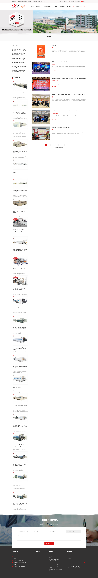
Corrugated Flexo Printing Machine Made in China (20, 191)
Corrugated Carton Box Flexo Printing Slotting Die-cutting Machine (54, 561)
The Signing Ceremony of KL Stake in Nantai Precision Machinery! (68, 111)
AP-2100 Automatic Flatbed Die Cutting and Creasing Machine (19, 230)
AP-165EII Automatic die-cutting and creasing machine (19, 289)
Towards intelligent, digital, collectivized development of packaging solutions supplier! (69, 78)
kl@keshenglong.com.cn (75, 1)
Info (73, 6)
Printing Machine (47, 6)
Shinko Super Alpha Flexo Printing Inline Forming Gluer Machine (20, 250)
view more (54, 54)
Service (62, 6)
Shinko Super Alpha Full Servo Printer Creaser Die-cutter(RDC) (19, 59)
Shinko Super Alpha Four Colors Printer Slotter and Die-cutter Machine (19, 211)
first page (42, 145)
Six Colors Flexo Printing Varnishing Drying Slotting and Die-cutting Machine (20, 348)
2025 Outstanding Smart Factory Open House (63, 62)
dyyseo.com (68, 576)
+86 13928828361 (22, 566)
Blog (36, 570)
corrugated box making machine (55, 564)
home (47, 38)
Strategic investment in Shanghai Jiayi (61, 127)
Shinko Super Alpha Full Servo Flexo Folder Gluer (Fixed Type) (19, 50)
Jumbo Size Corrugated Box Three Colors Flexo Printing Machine (20, 132)
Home (32, 6)
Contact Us (79, 6)
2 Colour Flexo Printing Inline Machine (19, 171)
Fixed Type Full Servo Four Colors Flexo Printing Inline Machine (20, 308)
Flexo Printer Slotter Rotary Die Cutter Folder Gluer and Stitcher (19, 113)
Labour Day (54, 45)
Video (55, 6)
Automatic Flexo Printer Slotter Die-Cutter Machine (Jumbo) (18, 71)
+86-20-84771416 (63, 1)
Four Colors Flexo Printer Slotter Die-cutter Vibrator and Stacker (19, 328)
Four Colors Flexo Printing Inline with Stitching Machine (19, 465)
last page (76, 145)
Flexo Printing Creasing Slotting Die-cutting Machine (19, 387)
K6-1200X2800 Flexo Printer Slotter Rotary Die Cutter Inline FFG (20, 504)
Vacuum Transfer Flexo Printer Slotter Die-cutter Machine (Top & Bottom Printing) (19, 66)
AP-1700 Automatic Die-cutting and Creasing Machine (19, 269)
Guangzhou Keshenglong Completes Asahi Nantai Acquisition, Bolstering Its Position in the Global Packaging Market (69, 94)
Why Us (69, 6)
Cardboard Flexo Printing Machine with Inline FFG (20, 93)
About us (38, 6)
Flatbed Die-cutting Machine (18, 62)
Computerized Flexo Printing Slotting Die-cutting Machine (19, 445)
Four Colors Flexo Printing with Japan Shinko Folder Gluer (19, 484)
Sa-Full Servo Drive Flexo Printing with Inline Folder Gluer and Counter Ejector (20, 368)
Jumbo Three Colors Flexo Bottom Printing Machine (20, 152)
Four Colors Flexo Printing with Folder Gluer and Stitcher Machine (20, 426)
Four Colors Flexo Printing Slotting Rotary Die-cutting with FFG (20, 406)
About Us (37, 558)
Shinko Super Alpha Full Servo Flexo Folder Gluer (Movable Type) (18, 55)
